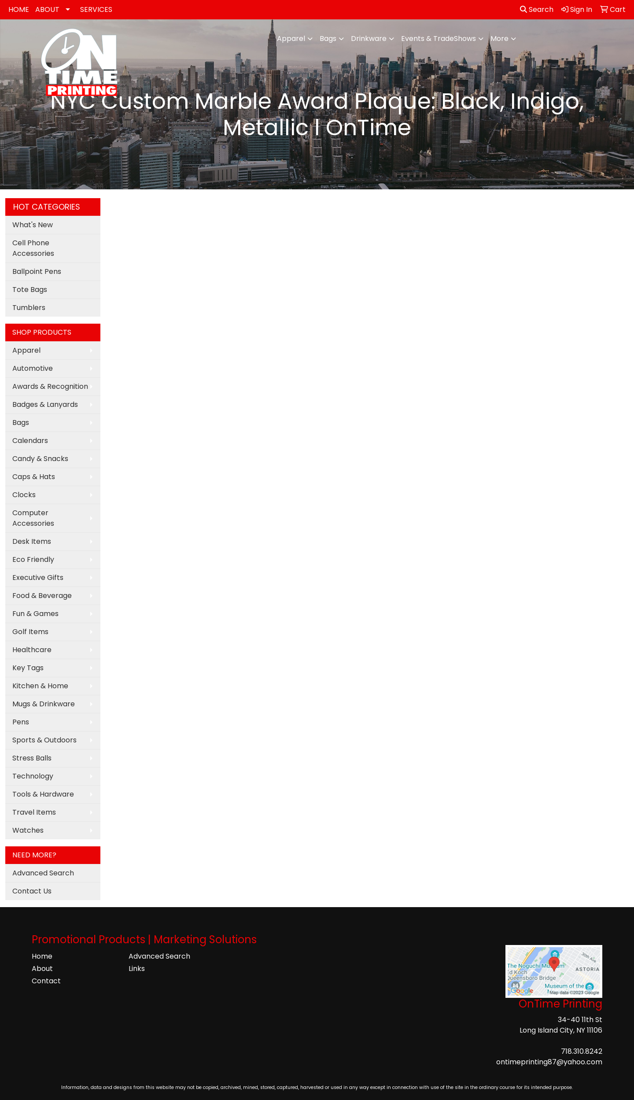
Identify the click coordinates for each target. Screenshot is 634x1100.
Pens (20, 722)
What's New (32, 225)
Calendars (30, 441)
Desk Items (31, 541)
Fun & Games (35, 614)
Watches (28, 830)
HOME (18, 9)
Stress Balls (32, 758)
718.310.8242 (581, 1051)
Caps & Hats (33, 477)
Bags (328, 38)
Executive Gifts (37, 577)
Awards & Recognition (50, 386)
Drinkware (369, 38)
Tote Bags (29, 289)
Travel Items (34, 812)
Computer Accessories (33, 518)
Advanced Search (43, 873)
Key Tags (28, 668)
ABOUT (47, 9)
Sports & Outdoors (44, 740)
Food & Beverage (42, 596)
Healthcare (32, 650)
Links (137, 968)
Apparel (291, 38)
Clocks (24, 495)
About (42, 968)
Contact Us (32, 891)
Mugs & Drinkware (43, 704)
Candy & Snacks (40, 459)
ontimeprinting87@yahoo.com (549, 1062)
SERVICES (96, 9)
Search (536, 9)
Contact (46, 981)
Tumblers (28, 308)
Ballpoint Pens (36, 271)
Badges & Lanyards (45, 404)
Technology (32, 776)
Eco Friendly (33, 559)
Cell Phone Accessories (33, 248)
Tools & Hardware (43, 794)
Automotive (32, 368)
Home (42, 956)
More (499, 38)
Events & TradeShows (438, 38)
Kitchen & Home (40, 686)
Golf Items (30, 632)
